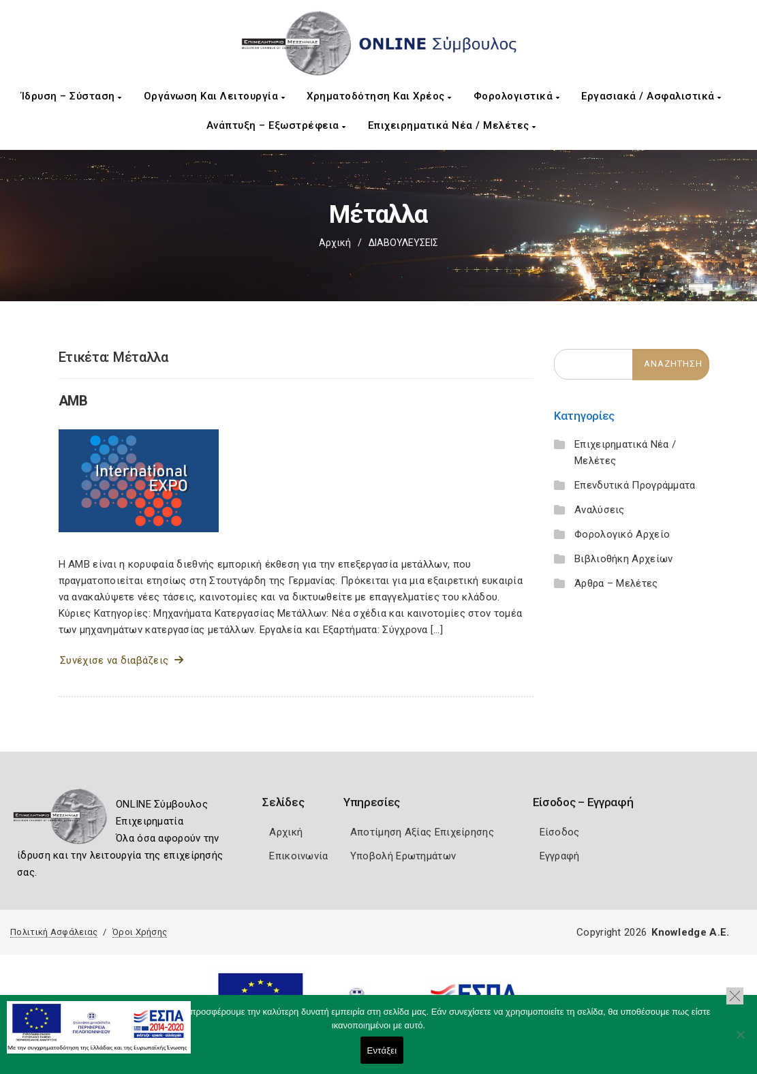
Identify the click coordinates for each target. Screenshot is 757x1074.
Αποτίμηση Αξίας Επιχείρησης (422, 832)
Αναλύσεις (599, 510)
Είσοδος (560, 832)
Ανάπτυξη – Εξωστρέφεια (276, 125)
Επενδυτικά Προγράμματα (635, 485)
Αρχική (335, 242)
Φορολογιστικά (517, 96)
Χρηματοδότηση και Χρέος (379, 96)
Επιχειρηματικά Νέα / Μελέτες (452, 125)
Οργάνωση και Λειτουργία (214, 96)
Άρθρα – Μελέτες (616, 583)
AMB (73, 401)
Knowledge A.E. (690, 932)
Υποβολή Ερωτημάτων (403, 856)
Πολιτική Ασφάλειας (53, 932)
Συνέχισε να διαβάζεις (121, 660)
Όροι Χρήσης (139, 932)
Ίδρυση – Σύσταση (71, 96)
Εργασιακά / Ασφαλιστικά (651, 96)
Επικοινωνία (298, 856)
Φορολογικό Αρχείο (622, 534)
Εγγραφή (560, 856)
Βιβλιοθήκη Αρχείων (623, 559)
